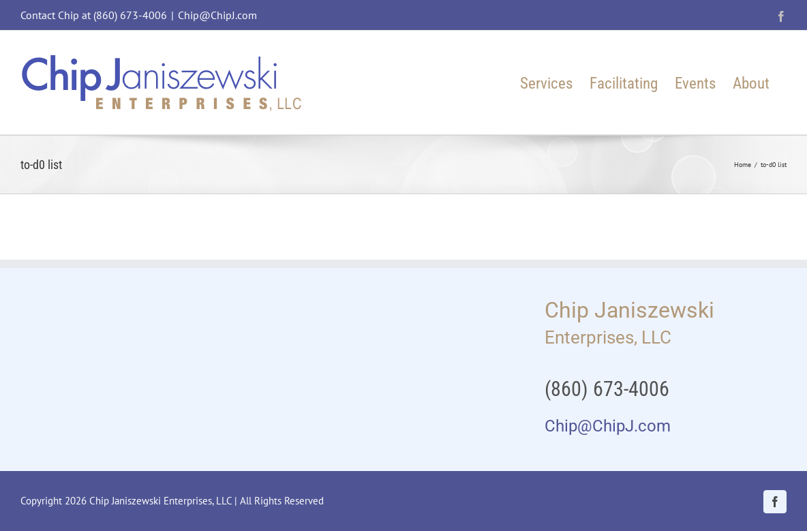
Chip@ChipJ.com (217, 15)
